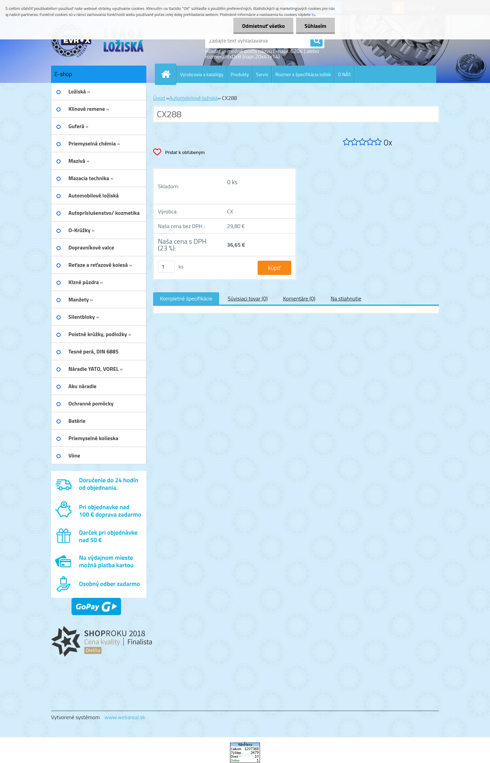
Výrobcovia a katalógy (202, 74)
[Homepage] (168, 74)
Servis (262, 74)
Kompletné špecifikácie (186, 298)
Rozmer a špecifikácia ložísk (303, 74)
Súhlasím (315, 26)
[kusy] (166, 267)
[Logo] (98, 40)
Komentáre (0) (299, 298)
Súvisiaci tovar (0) (247, 298)
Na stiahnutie (346, 298)
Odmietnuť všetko (263, 26)
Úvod (159, 98)
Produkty (240, 74)
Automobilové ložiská (193, 98)
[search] (316, 40)
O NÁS (344, 74)
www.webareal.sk (124, 717)
